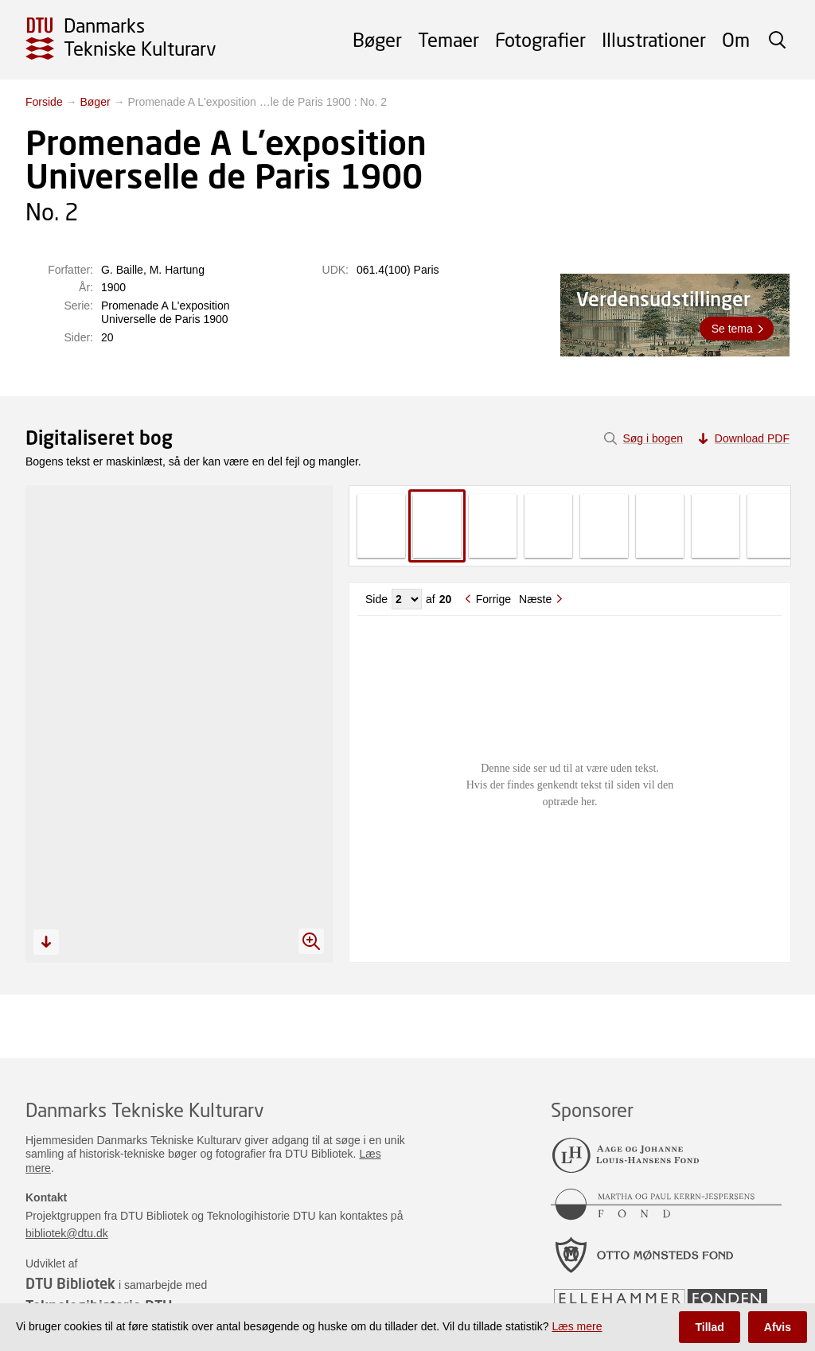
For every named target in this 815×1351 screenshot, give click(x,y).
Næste (535, 599)
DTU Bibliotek (70, 1283)
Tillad (709, 1327)
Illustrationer (654, 39)
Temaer (448, 39)
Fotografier (540, 39)
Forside (44, 101)
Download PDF (752, 438)
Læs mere (577, 1326)
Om (736, 39)
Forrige (493, 599)
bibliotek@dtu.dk (66, 1233)
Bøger (377, 39)
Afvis (777, 1327)
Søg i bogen (652, 438)
